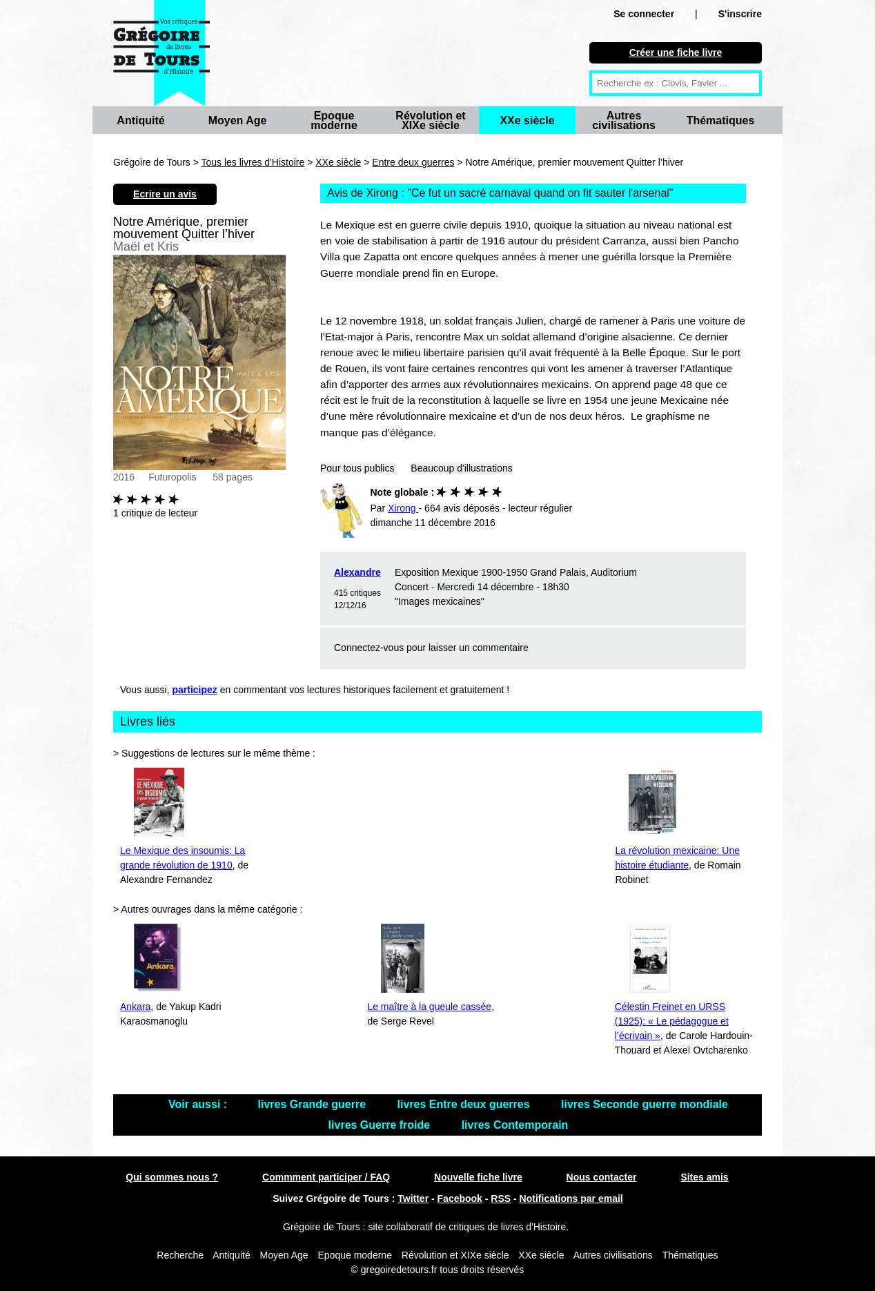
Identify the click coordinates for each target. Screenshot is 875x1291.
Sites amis (704, 1177)
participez (195, 689)
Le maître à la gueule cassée (429, 1006)
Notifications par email (571, 1198)
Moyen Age (237, 120)
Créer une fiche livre (675, 52)
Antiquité (140, 120)
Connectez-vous (369, 647)
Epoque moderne (334, 120)
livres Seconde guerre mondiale (644, 1104)
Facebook (460, 1198)
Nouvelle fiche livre (478, 1177)
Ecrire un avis (165, 194)
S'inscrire (740, 13)
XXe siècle (527, 120)
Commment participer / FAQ (326, 1177)
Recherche (180, 1255)
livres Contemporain (515, 1125)
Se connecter (643, 13)
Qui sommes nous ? (172, 1177)
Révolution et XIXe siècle (430, 120)
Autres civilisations (624, 120)
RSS (501, 1198)
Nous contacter (602, 1177)
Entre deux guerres (413, 162)
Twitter (413, 1198)
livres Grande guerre (313, 1104)
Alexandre (357, 572)
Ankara (135, 1006)
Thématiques (721, 120)
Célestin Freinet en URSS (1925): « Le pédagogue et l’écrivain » (672, 1021)
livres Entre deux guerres (465, 1104)
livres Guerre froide (380, 1125)
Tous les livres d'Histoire (253, 162)
